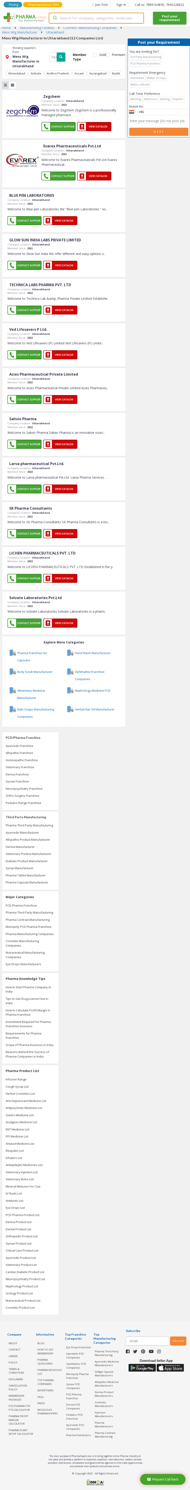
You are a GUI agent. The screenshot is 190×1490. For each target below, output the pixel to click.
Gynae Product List (19, 1243)
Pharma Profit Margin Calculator (19, 1419)
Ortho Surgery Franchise (22, 796)
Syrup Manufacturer (20, 868)
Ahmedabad (16, 73)
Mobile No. (136, 106)
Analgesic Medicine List (21, 1122)
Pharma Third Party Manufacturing (29, 825)
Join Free (100, 4)
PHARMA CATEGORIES (45, 1361)
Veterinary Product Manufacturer (28, 854)
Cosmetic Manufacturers (104, 1404)
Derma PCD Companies (73, 1406)
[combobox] (96, 18)
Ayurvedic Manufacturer (22, 832)
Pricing (13, 4)
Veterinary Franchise (20, 767)
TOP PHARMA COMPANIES (45, 1382)
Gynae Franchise (17, 781)
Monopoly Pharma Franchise (77, 1376)
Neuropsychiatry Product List (25, 1279)
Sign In (121, 4)
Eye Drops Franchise (78, 1347)
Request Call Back (162, 1479)
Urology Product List (19, 1293)
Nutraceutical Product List (23, 1300)
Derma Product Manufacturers (104, 1394)
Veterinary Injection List (22, 1172)
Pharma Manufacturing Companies (30, 934)
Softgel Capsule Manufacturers (104, 1373)
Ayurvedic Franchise (19, 746)
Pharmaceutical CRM (43, 4)
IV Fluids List (14, 1193)
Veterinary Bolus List (20, 1179)
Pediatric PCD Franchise (74, 1416)
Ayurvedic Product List (21, 1258)
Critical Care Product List (22, 1250)
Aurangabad (98, 73)
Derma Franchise (17, 774)
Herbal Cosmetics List (20, 1094)
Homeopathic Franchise (22, 760)
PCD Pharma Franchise (21, 905)
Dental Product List (18, 1229)
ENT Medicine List (17, 1129)
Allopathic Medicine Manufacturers (107, 1383)
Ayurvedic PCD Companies (75, 1426)
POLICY (13, 1362)
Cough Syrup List (17, 1087)
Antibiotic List (14, 1201)
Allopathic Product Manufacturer (28, 839)
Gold (101, 55)
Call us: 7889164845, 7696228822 (159, 4)
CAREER (13, 1356)
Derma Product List (19, 1222)
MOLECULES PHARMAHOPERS (47, 1411)
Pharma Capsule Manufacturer (27, 882)
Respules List (15, 1151)
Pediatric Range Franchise (23, 803)
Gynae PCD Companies (73, 1386)
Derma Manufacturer (20, 847)
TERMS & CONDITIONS (16, 1371)
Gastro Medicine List (20, 1115)
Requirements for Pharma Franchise (23, 1035)
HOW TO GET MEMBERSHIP (45, 1351)
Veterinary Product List (21, 1265)
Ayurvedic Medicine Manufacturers (107, 1363)
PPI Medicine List (17, 1136)
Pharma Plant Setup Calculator (21, 1432)
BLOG (40, 1343)
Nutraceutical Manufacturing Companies (25, 954)
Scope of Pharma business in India (30, 1045)
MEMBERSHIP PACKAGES (16, 1397)
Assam (79, 73)
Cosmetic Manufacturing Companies (22, 943)
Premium (117, 55)
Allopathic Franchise (19, 753)
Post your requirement (169, 18)
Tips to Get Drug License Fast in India (27, 1001)
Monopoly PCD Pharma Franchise (28, 927)
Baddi (116, 73)
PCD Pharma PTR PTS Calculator (19, 1407)
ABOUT (13, 1343)
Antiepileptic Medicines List (24, 1165)
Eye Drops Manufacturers (23, 964)
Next (158, 132)
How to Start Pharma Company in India (28, 989)
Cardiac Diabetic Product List (25, 1272)
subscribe (178, 1340)
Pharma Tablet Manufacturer (26, 875)
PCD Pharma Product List (22, 1215)
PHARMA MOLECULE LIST (49, 1371)
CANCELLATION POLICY (18, 1387)
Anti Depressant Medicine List (26, 1101)
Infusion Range (16, 1079)
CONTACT (14, 1349)
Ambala (36, 73)
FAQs (40, 1397)
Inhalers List (14, 1158)
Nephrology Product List (22, 1286)
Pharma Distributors (78, 1435)
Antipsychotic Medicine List (24, 1108)
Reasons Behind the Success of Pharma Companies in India (27, 1054)
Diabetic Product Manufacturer (27, 861)
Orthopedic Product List (22, 1236)
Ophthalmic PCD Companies (76, 1365)
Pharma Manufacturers (104, 1424)
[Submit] (54, 18)
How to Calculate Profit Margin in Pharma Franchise (28, 1012)
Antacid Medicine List (20, 1144)
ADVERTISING (45, 1390)
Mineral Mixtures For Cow (23, 1186)
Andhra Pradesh (57, 73)
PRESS (41, 1403)
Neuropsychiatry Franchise (24, 789)
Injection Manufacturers (104, 1414)
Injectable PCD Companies (75, 1355)
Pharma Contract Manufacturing (28, 920)
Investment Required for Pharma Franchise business (28, 1024)
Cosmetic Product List (20, 1307)
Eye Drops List (15, 1208)
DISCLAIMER (16, 1379)
